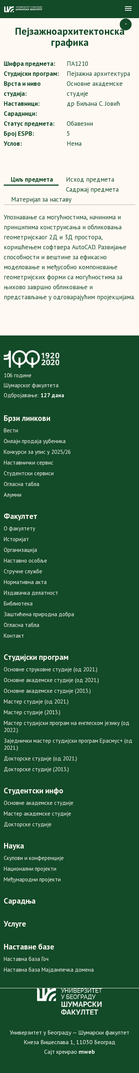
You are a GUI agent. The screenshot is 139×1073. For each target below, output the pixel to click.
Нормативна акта (25, 582)
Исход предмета (89, 179)
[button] (128, 9)
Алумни (12, 494)
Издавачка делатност (31, 592)
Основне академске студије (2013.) (47, 690)
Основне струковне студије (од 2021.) (50, 669)
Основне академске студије (38, 802)
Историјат (16, 539)
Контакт (14, 635)
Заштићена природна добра (39, 614)
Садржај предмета (91, 189)
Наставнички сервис (28, 462)
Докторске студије (28, 824)
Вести (11, 430)
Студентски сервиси (29, 473)
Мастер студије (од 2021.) (36, 701)
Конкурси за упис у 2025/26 (37, 451)
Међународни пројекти (32, 879)
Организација (20, 549)
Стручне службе (23, 571)
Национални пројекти (30, 868)
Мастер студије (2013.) (32, 712)
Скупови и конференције (34, 857)
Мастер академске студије (37, 813)
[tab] (31, 180)
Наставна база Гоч (26, 958)
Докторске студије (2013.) (36, 769)
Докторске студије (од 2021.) (40, 758)
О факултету (19, 528)
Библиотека (18, 603)
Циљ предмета (31, 179)
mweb (87, 1051)
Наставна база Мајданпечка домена (49, 969)
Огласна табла (21, 483)
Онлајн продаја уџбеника (35, 441)
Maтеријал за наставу (40, 199)
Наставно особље (25, 560)
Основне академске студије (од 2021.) (51, 680)
